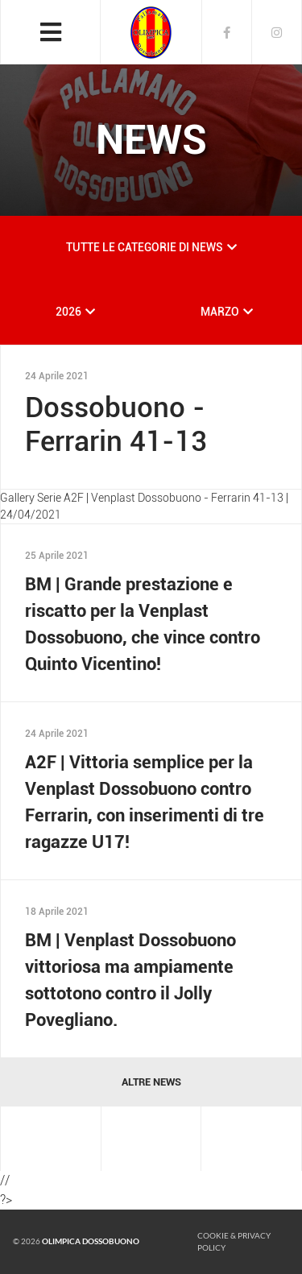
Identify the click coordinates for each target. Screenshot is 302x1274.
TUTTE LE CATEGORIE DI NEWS (144, 247)
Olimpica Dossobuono (90, 1241)
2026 (68, 311)
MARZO (220, 311)
